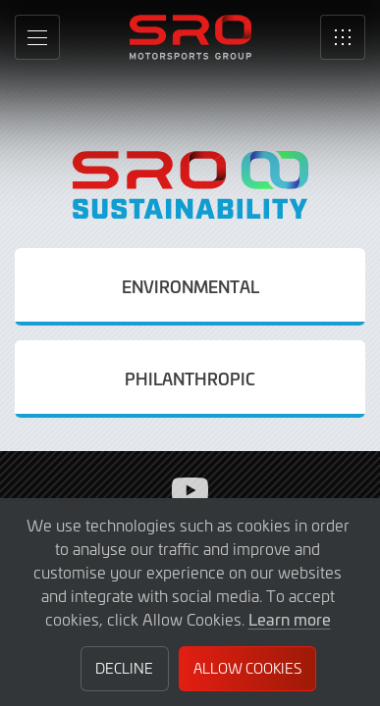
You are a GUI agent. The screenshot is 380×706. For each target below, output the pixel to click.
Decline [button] (124, 668)
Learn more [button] (289, 619)
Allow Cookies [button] (247, 668)
